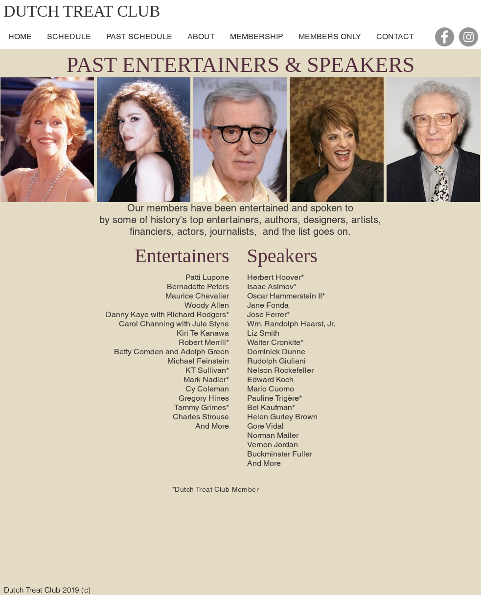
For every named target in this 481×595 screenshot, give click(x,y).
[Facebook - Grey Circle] (444, 36)
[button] (201, 36)
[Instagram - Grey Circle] (468, 36)
